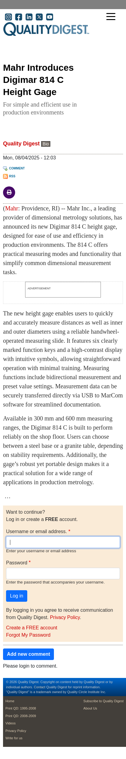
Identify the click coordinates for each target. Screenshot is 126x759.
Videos (10, 723)
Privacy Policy (65, 617)
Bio (46, 143)
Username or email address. (36, 531)
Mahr (11, 208)
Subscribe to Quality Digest (103, 701)
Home (9, 701)
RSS (12, 176)
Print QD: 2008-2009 (20, 716)
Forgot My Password (28, 635)
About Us (90, 708)
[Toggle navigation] (112, 17)
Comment (17, 168)
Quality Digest (21, 144)
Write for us (13, 738)
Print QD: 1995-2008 (20, 708)
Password (16, 562)
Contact (39, 687)
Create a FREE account (31, 627)
